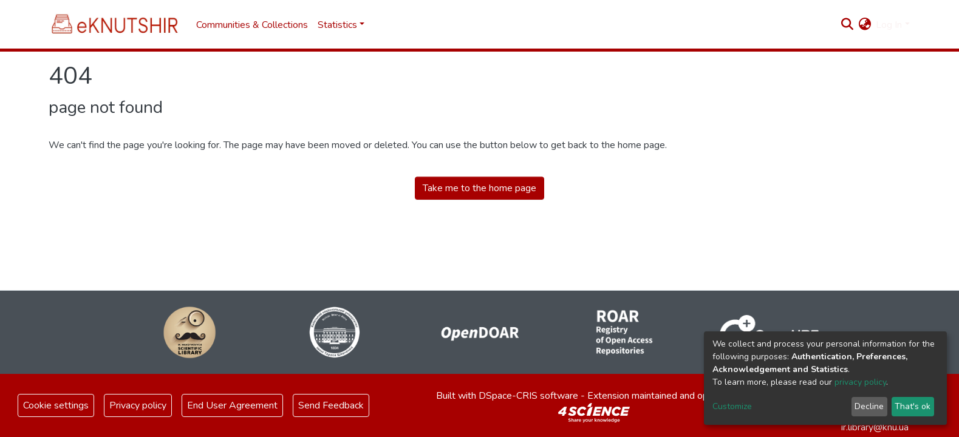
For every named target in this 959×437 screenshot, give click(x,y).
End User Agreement (232, 405)
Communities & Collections (252, 25)
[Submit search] (847, 25)
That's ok (912, 406)
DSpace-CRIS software (528, 395)
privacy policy (860, 382)
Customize (732, 406)
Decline (869, 406)
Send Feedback (331, 405)
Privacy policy (137, 405)
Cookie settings (56, 405)
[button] (864, 25)
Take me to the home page (479, 188)
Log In (889, 25)
